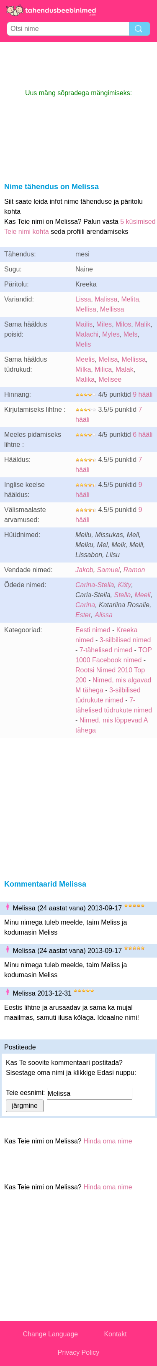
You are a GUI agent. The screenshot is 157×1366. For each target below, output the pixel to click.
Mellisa (85, 309)
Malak (125, 369)
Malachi (86, 334)
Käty (124, 584)
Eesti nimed (93, 630)
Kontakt (115, 1334)
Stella (122, 594)
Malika (85, 379)
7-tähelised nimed (107, 650)
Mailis (84, 324)
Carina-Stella (94, 584)
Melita (130, 299)
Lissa (83, 299)
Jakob (84, 569)
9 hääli (142, 394)
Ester (83, 614)
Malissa (106, 299)
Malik (142, 324)
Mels (131, 334)
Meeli (142, 594)
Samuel (108, 569)
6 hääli (142, 434)
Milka (83, 369)
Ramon (134, 569)
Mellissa (112, 309)
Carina (85, 604)
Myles (111, 334)
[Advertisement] (78, 65)
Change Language (50, 1334)
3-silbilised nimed (125, 640)
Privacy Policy (79, 1352)
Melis (83, 344)
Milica (103, 369)
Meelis (85, 359)
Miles (104, 324)
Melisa (108, 359)
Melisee (109, 379)
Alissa (104, 614)
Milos (123, 324)
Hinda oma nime (107, 1141)
